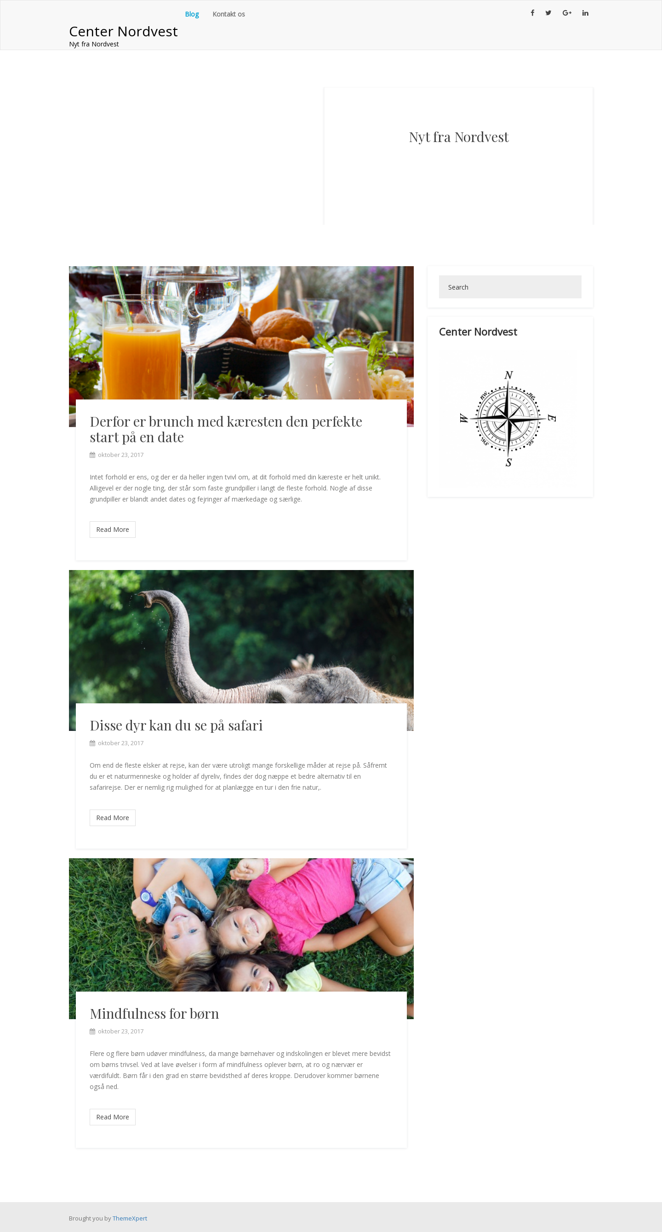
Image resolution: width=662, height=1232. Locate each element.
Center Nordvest (123, 31)
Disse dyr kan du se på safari (176, 725)
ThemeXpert (130, 1218)
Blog (192, 14)
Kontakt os (228, 14)
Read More (112, 529)
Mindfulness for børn (154, 1013)
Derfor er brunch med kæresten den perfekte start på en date (226, 429)
